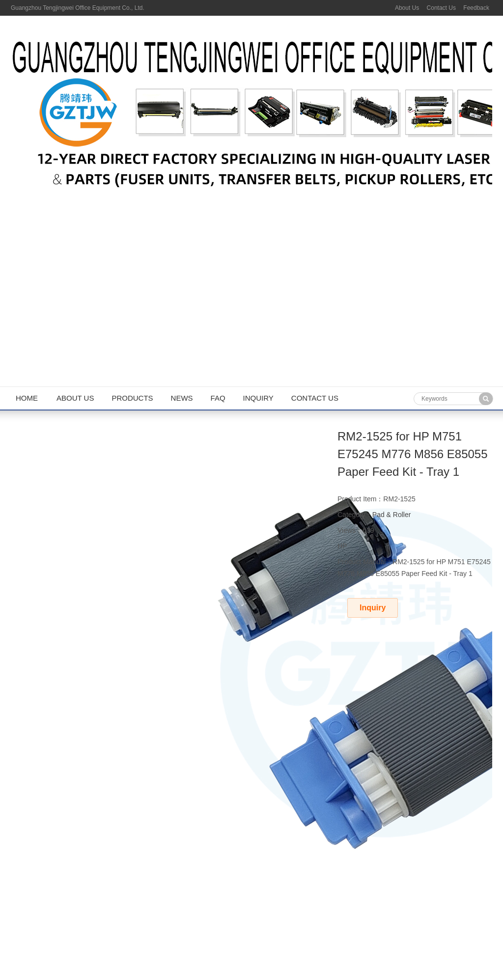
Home (27, 398)
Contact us (314, 398)
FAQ (218, 398)
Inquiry (258, 398)
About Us (407, 7)
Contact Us (441, 7)
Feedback (476, 7)
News (182, 398)
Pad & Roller (391, 515)
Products (132, 398)
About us (75, 398)
